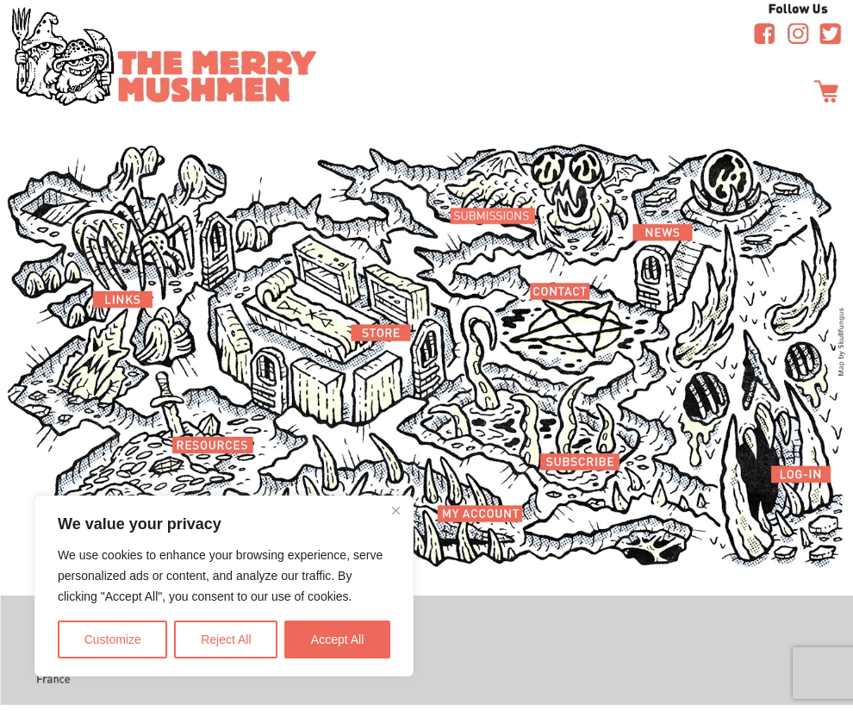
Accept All (337, 639)
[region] (224, 586)
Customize (112, 639)
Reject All (226, 639)
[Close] (395, 510)
